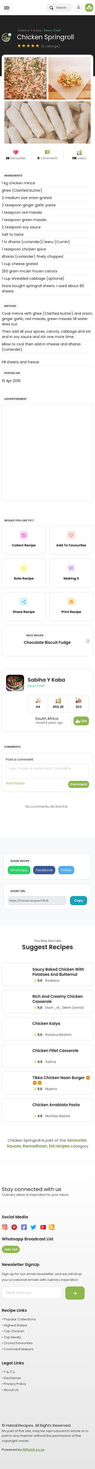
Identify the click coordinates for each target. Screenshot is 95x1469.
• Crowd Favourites (17, 1343)
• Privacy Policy (14, 1383)
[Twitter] (66, 870)
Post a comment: (20, 759)
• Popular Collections (19, 1319)
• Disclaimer (11, 1378)
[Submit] (75, 1293)
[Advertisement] (47, 452)
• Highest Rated (14, 1325)
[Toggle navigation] (7, 8)
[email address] (32, 1292)
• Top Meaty (11, 1337)
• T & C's (8, 1371)
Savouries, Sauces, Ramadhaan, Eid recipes (47, 1143)
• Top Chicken (13, 1331)
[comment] (47, 771)
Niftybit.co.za (33, 1449)
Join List (10, 1249)
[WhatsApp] (19, 870)
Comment (78, 784)
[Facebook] (44, 870)
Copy (78, 900)
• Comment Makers (17, 1349)
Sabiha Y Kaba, (39, 30)
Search (58, 8)
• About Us (10, 1389)
